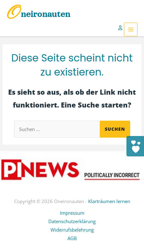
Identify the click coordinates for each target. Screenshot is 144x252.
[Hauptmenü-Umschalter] (131, 29)
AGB (72, 238)
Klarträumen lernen (109, 201)
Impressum (72, 213)
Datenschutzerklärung (72, 221)
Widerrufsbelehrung (72, 230)
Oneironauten (38, 14)
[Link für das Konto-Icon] (121, 29)
